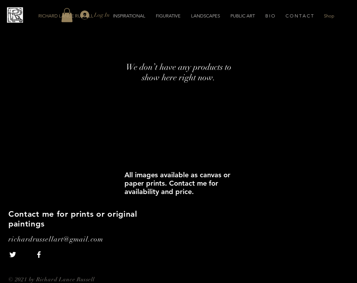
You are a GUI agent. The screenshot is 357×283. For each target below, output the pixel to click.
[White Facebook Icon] (39, 254)
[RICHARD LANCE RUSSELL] (77, 16)
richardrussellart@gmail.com (55, 239)
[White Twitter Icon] (12, 254)
